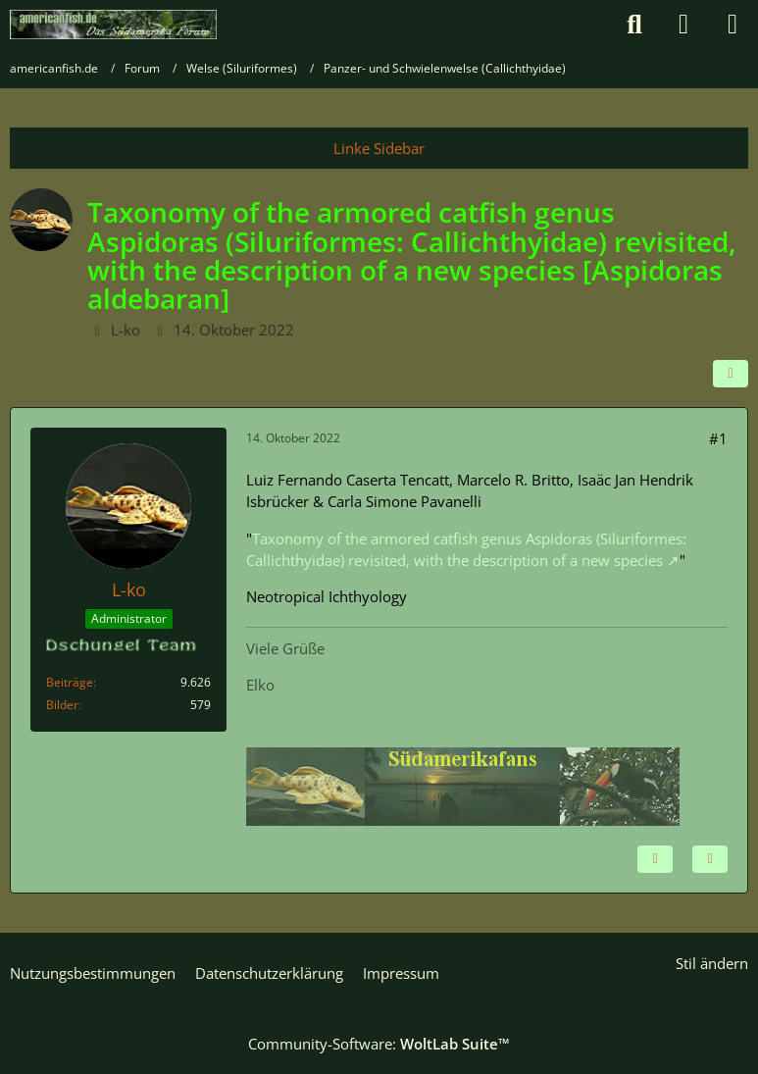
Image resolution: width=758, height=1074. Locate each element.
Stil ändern (712, 963)
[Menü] (732, 24)
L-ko (125, 329)
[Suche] (634, 24)
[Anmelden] (683, 24)
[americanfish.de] (113, 24)
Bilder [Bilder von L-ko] (62, 704)
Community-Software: (379, 1043)
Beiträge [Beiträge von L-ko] (69, 682)
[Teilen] (730, 373)
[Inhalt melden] (655, 859)
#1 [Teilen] (718, 438)
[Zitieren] (710, 859)
